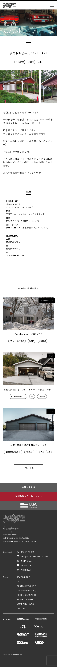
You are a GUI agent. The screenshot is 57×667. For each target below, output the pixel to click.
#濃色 (31, 61)
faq (34, 590)
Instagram (25, 561)
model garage (25, 599)
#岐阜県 (29, 451)
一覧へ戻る (28, 468)
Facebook (24, 565)
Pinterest (24, 570)
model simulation (27, 595)
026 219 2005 (25, 552)
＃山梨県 (20, 61)
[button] (54, 86)
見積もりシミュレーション (28, 496)
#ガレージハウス (17, 340)
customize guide (26, 586)
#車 (40, 61)
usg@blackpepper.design (32, 556)
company (22, 604)
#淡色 (31, 340)
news (31, 604)
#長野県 (42, 340)
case (19, 581)
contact (22, 608)
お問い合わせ (28, 487)
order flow (23, 590)
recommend (23, 577)
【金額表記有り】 (18, 396)
